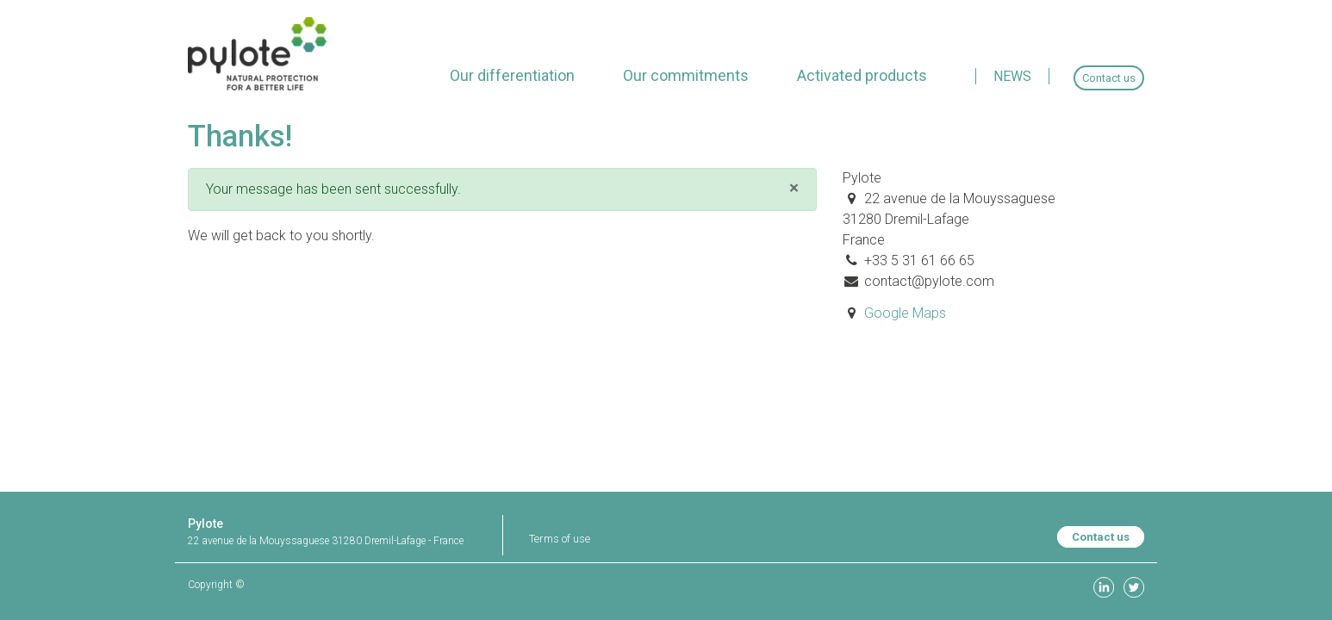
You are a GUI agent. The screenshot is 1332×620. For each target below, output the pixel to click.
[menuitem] (512, 75)
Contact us (1101, 536)
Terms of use (559, 538)
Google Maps (905, 313)
